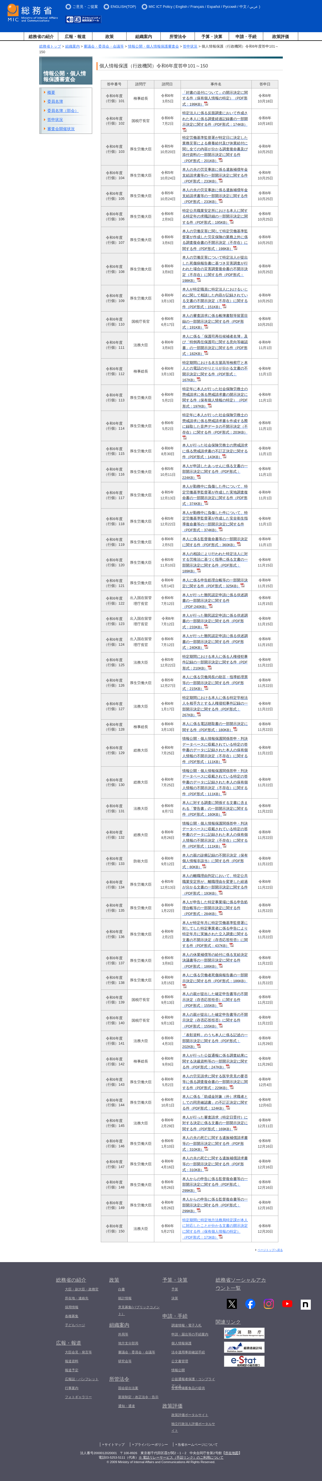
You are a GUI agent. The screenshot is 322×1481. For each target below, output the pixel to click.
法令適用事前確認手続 (188, 1352)
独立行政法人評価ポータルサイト (193, 1427)
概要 (51, 92)
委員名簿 (55, 101)
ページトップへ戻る (270, 1249)
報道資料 (71, 1361)
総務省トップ (50, 46)
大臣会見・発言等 (78, 1352)
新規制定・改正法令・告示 (138, 1397)
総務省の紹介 (41, 36)
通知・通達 (126, 1406)
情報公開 (178, 1370)
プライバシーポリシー (151, 1444)
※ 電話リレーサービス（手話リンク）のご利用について (181, 1457)
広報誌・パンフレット (82, 1379)
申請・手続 (245, 36)
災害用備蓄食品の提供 (188, 1388)
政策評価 (280, 36)
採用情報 (71, 1307)
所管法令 (177, 36)
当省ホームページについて (198, 1444)
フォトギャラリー (78, 1397)
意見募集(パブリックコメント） (139, 1310)
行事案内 (71, 1388)
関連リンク (228, 1323)
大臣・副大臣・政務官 (82, 1289)
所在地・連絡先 (76, 1298)
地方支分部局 (128, 1343)
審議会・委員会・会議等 (104, 46)
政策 (109, 36)
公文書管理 (179, 1361)
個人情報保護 (181, 1343)
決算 (174, 1298)
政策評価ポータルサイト (189, 1415)
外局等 (123, 1334)
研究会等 (125, 1361)
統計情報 (125, 1298)
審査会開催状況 (61, 129)
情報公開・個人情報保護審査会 (153, 46)
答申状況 (190, 46)
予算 (174, 1289)
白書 (121, 1289)
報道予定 (71, 1370)
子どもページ (75, 1325)
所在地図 (232, 1453)
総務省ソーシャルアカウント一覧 (241, 1284)
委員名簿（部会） (63, 110)
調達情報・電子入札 (186, 1325)
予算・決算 (211, 36)
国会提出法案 (128, 1388)
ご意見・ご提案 (85, 6)
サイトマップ (114, 1444)
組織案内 (143, 36)
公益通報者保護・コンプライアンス (193, 1382)
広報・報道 (75, 36)
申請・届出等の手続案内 (189, 1334)
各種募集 (71, 1316)
